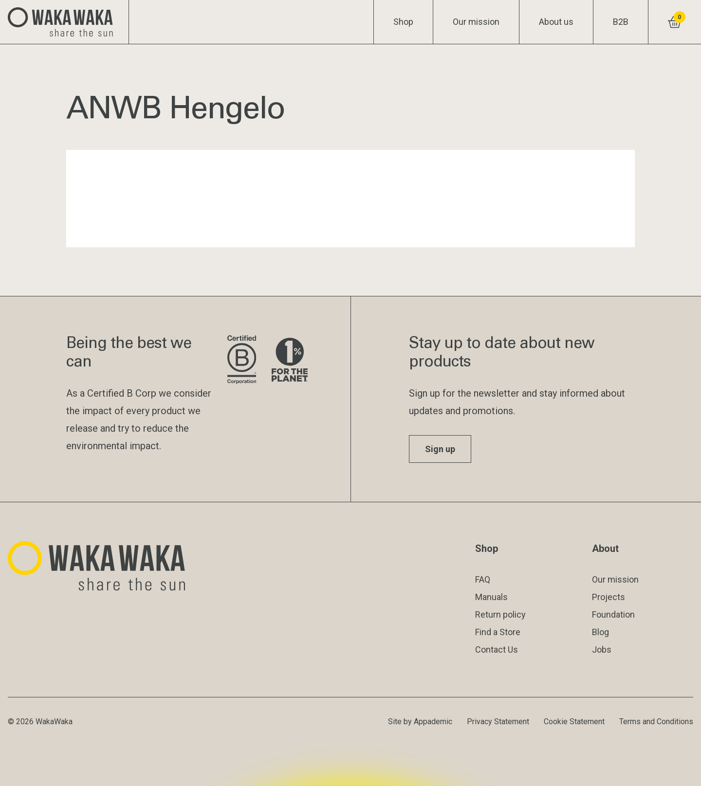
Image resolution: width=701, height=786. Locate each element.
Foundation (613, 614)
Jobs (601, 649)
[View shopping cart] (674, 22)
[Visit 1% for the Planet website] (290, 360)
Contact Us (496, 649)
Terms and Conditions (656, 721)
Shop (403, 22)
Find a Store (497, 632)
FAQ (482, 579)
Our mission (476, 22)
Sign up (440, 449)
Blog (600, 632)
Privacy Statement (498, 721)
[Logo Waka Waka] (64, 22)
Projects (608, 597)
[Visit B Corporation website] (241, 360)
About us (556, 22)
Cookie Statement (574, 721)
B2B (620, 22)
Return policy (500, 614)
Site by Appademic (420, 721)
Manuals (491, 597)
